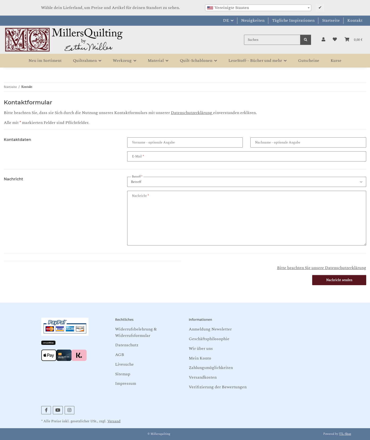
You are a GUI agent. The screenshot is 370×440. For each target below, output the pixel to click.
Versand (114, 421)
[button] (323, 39)
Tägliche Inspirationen (293, 20)
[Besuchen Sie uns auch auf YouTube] (58, 410)
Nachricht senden (339, 280)
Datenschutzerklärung (192, 113)
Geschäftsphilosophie (209, 339)
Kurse (336, 60)
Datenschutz (126, 345)
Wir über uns (201, 348)
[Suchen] (272, 40)
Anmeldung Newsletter (210, 329)
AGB (119, 354)
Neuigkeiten (253, 20)
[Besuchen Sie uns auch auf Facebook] (46, 410)
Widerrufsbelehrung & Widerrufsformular (136, 332)
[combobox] (258, 7)
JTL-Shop (345, 434)
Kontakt (354, 20)
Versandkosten (203, 377)
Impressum (125, 383)
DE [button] (226, 20)
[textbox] (258, 8)
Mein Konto (200, 358)
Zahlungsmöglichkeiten (211, 367)
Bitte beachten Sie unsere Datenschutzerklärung (321, 268)
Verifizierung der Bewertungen (218, 387)
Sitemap (122, 374)
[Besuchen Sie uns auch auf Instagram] (69, 410)
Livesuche (124, 364)
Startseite (331, 20)
